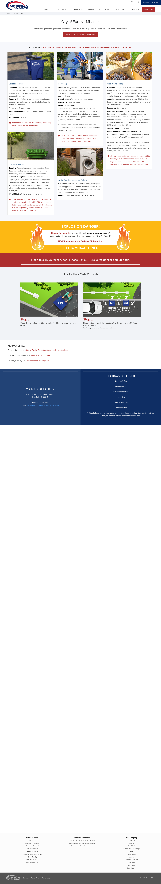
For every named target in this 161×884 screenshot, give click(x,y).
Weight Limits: (15, 117)
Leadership (131, 843)
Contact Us (134, 10)
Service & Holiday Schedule (32, 854)
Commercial (48, 10)
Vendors (131, 857)
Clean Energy (131, 868)
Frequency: (13, 108)
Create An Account (32, 846)
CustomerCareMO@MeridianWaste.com (43, 405)
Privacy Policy (35, 878)
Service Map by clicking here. (38, 361)
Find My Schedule (32, 860)
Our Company (131, 838)
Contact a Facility (32, 862)
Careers (90, 10)
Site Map (26, 878)
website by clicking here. (41, 355)
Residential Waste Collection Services (82, 843)
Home (8, 14)
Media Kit (131, 862)
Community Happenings (131, 848)
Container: (13, 88)
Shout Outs (131, 846)
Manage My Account (32, 843)
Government (77, 10)
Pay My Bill (148, 10)
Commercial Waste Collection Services (82, 840)
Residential (62, 10)
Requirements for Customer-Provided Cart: (125, 131)
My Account (120, 10)
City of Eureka (18, 14)
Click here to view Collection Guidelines (80, 34)
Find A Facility (104, 10)
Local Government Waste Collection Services (82, 846)
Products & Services (82, 838)
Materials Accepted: (17, 111)
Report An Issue (32, 851)
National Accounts (131, 860)
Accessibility (46, 878)
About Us (131, 840)
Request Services (32, 848)
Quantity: (13, 99)
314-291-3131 (43, 402)
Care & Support (32, 838)
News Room (132, 854)
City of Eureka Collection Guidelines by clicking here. (47, 350)
